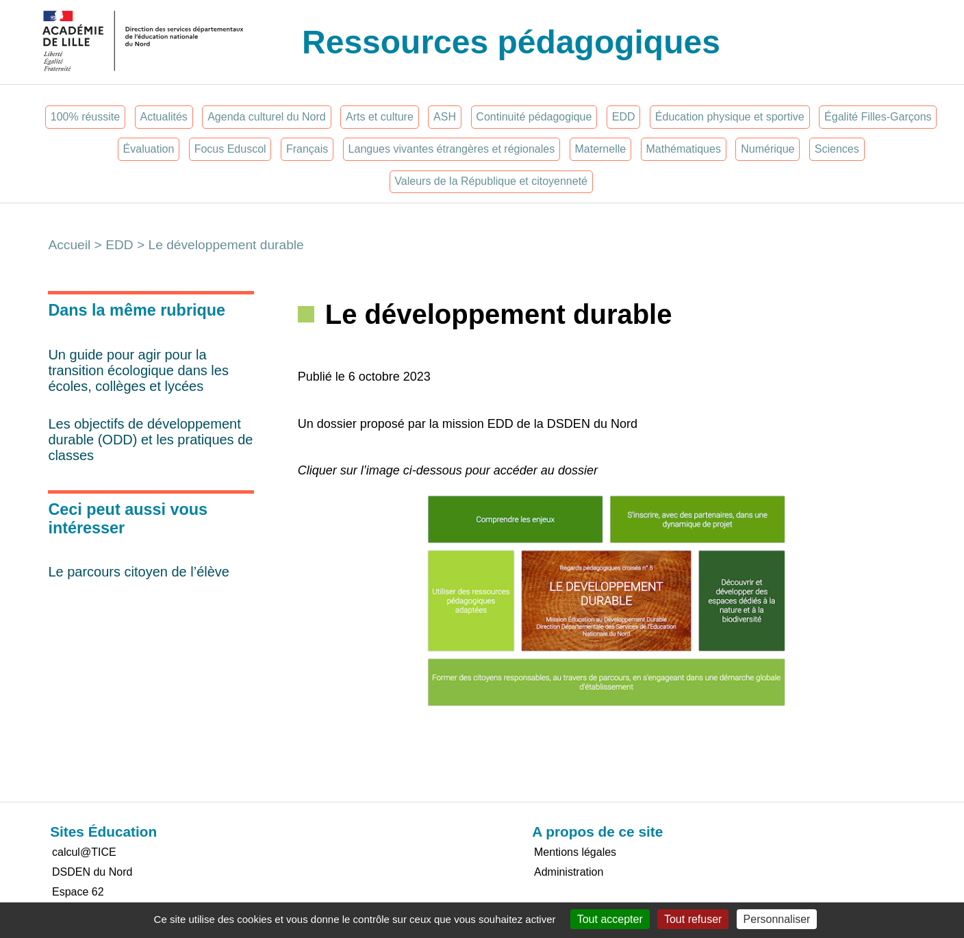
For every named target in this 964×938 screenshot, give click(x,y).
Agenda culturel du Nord (266, 117)
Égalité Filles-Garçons (878, 117)
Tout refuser (693, 919)
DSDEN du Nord (92, 872)
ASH (444, 117)
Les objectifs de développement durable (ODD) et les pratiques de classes (150, 439)
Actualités (163, 117)
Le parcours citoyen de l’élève (138, 571)
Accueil (69, 245)
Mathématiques (683, 149)
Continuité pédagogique (534, 117)
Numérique (767, 149)
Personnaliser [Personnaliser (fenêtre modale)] (777, 919)
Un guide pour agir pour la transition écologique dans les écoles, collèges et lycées (138, 370)
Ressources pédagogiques (511, 42)
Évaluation (149, 149)
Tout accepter (610, 919)
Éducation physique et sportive (729, 117)
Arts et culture (380, 117)
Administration (568, 872)
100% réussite (85, 117)
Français (307, 149)
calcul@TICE (84, 852)
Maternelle (600, 149)
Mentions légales (575, 852)
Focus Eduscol (230, 149)
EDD (623, 117)
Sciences (837, 149)
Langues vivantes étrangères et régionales (451, 149)
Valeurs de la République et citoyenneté (490, 181)
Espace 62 (78, 892)
